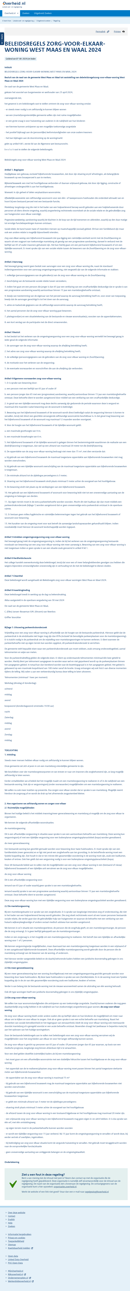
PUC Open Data (15, 1263)
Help (10, 1222)
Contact (11, 1216)
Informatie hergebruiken (19, 1234)
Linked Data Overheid (18, 1259)
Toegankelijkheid (16, 1241)
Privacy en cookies (16, 1237)
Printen (119, 31)
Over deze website (16, 1212)
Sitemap (12, 1244)
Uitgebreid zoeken (43, 21)
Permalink (102, 31)
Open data (13, 1256)
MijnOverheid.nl (15, 1271)
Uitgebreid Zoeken (43, 13)
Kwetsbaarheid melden (19, 1248)
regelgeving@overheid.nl (97, 1191)
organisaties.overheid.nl (65, 1186)
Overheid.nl (10, 14)
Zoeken (25, 13)
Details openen (2, 38)
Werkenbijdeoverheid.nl (19, 1281)
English (11, 1219)
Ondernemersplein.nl (18, 1277)
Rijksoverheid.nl (15, 1274)
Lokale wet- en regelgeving (23, 21)
